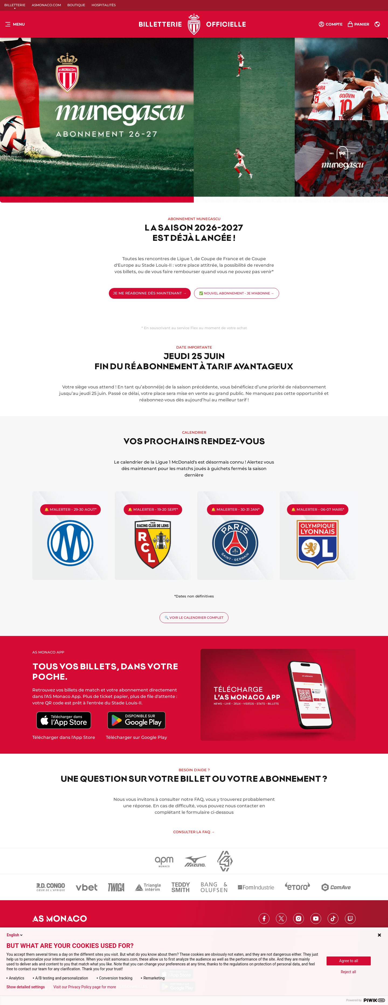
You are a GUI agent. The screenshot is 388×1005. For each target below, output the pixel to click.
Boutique (76, 5)
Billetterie (14, 5)
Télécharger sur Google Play (136, 737)
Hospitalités (104, 5)
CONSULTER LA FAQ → (194, 832)
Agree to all (348, 961)
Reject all (348, 972)
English (15, 935)
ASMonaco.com (46, 5)
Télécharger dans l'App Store (63, 737)
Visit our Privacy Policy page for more (84, 987)
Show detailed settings (25, 987)
